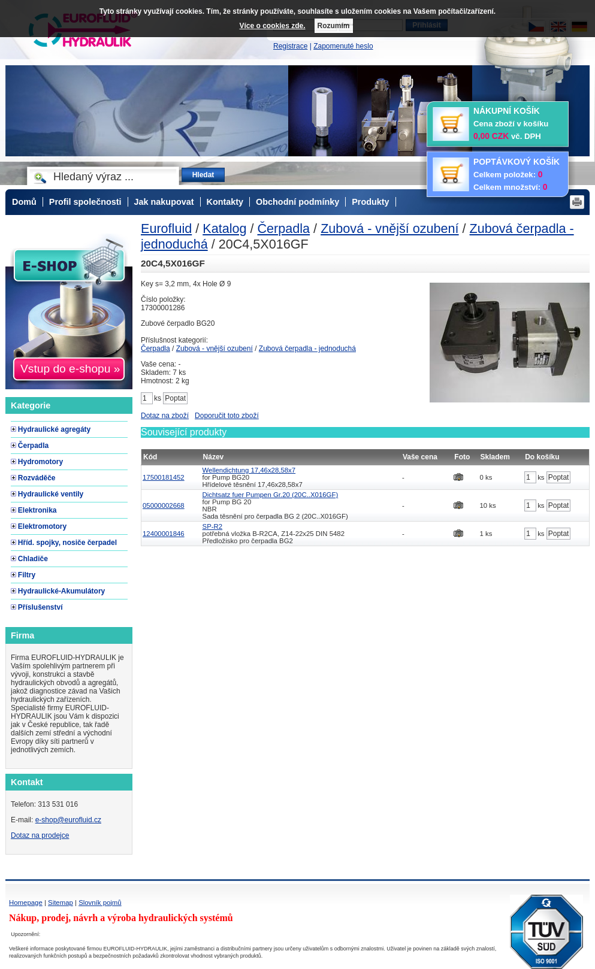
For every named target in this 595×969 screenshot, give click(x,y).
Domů (24, 202)
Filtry (26, 575)
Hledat (203, 175)
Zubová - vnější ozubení (389, 228)
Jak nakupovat (164, 202)
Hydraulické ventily (50, 494)
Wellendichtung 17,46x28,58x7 (249, 470)
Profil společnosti (85, 202)
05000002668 (164, 505)
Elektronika (37, 510)
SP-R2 (213, 526)
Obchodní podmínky (297, 202)
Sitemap (60, 902)
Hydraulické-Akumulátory (61, 591)
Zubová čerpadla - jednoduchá (307, 348)
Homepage (26, 902)
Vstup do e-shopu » (70, 368)
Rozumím (334, 26)
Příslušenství (40, 607)
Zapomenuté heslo (343, 46)
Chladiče (33, 559)
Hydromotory (40, 462)
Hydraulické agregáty (54, 429)
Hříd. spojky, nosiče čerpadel (67, 542)
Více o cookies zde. (272, 26)
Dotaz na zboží (165, 415)
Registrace (290, 46)
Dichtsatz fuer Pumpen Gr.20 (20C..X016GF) (271, 494)
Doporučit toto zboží (227, 415)
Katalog (224, 228)
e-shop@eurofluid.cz (68, 820)
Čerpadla (283, 228)
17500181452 (164, 477)
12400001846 (164, 533)
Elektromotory (42, 526)
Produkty (370, 202)
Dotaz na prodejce (40, 835)
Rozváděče (37, 478)
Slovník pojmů (100, 902)
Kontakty (225, 202)
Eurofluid (166, 228)
